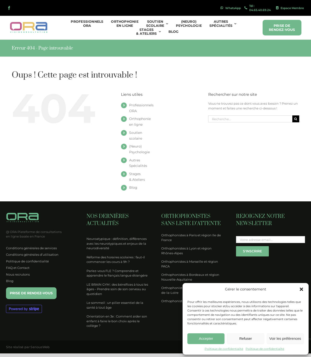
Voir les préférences (285, 338)
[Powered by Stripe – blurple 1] (24, 306)
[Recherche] (295, 118)
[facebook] (9, 8)
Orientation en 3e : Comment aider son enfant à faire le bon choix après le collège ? (116, 321)
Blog (133, 187)
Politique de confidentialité (224, 349)
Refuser (245, 338)
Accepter (206, 338)
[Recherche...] (250, 118)
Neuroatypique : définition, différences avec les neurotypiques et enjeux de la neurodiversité (116, 243)
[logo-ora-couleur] (29, 23)
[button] (301, 289)
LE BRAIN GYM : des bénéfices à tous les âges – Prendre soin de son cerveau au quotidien (117, 289)
